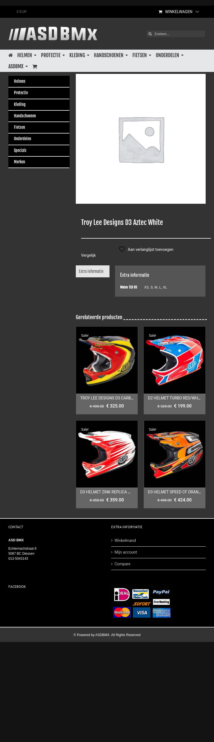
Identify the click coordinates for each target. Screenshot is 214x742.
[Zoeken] (150, 34)
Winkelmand (125, 540)
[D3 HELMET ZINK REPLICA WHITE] (107, 454)
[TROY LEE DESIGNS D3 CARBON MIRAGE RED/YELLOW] (107, 360)
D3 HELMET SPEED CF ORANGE (175, 492)
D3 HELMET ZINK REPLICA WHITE (110, 492)
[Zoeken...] (176, 34)
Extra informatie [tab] (91, 271)
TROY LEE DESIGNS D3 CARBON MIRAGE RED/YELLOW (128, 398)
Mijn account (126, 552)
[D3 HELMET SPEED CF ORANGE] (174, 454)
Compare (122, 564)
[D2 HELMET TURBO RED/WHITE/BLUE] (174, 360)
